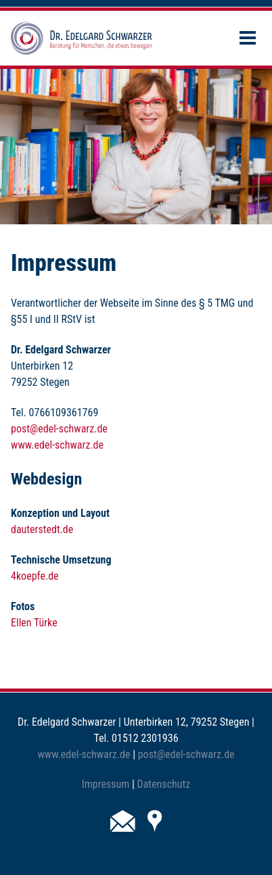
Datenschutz (164, 784)
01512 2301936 (145, 738)
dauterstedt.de (42, 529)
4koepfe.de (35, 576)
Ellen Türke (34, 622)
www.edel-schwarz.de (57, 445)
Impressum (106, 784)
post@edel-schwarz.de (59, 428)
